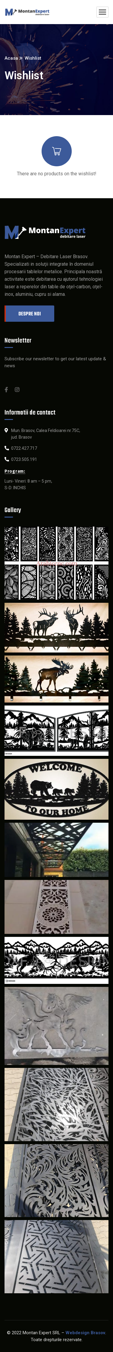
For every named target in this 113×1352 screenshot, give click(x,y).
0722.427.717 (24, 448)
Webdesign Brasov (85, 1332)
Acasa (11, 58)
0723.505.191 (24, 459)
